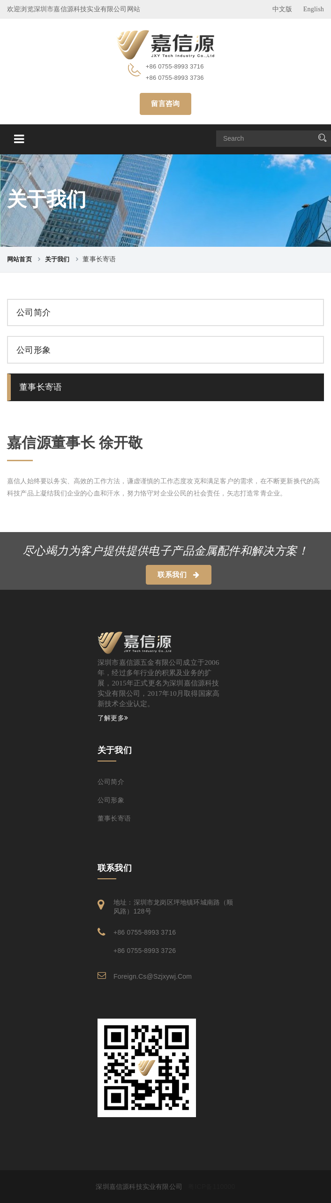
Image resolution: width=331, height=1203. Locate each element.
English (313, 9)
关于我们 (57, 259)
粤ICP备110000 (211, 1186)
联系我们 (178, 575)
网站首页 (19, 259)
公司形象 (33, 350)
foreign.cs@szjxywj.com (152, 976)
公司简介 (33, 312)
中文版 (282, 9)
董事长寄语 (40, 387)
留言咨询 (165, 103)
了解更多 (113, 718)
